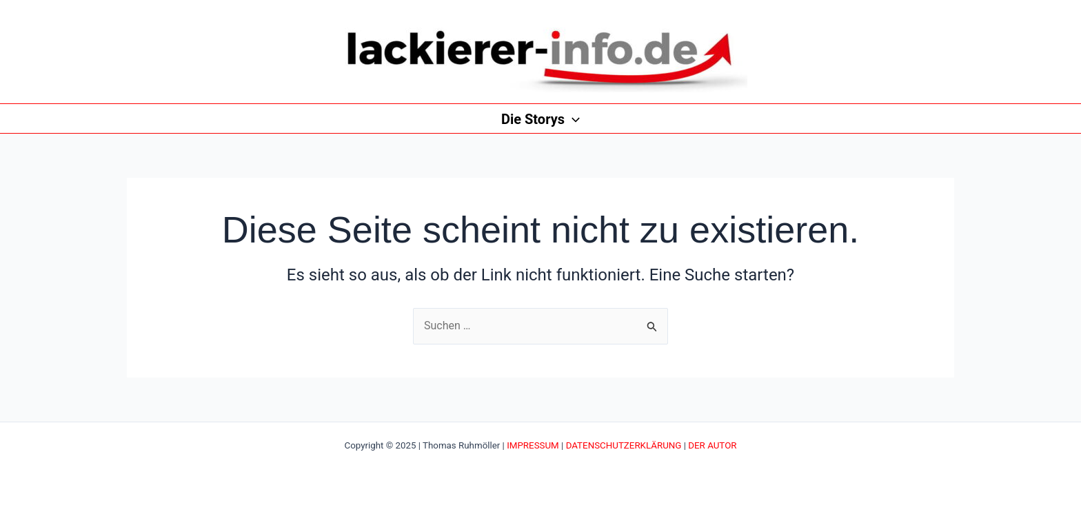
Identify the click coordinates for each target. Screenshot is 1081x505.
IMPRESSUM (533, 445)
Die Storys (540, 119)
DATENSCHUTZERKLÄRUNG (624, 445)
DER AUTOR (712, 445)
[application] (572, 119)
